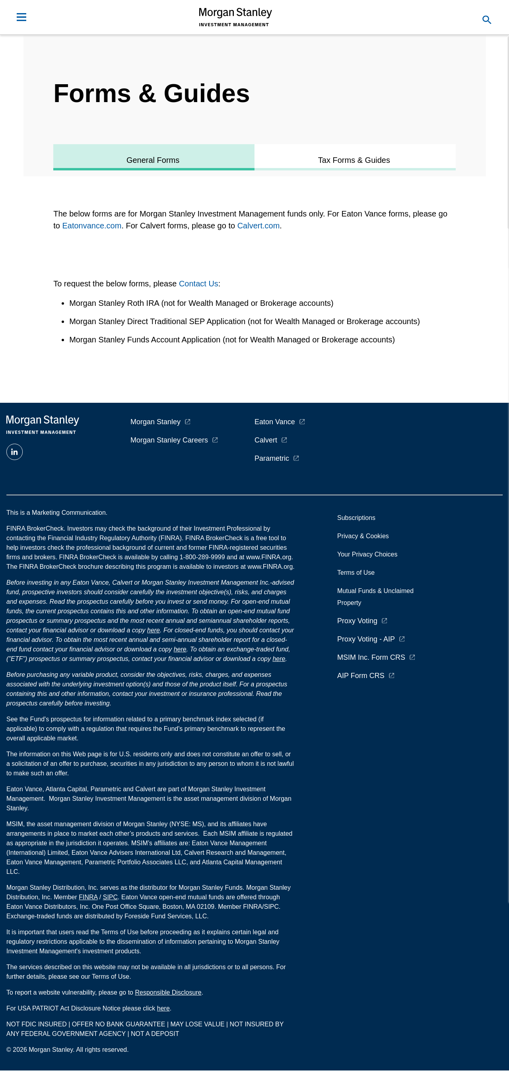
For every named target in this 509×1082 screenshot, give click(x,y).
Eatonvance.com (91, 225)
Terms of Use (356, 572)
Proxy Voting (357, 621)
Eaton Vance (274, 422)
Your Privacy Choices (369, 554)
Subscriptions (356, 517)
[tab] (153, 157)
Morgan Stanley (155, 422)
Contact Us (198, 283)
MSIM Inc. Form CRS (371, 657)
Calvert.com (258, 225)
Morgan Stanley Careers (169, 440)
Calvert (265, 440)
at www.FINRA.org (265, 557)
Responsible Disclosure (168, 992)
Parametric (271, 458)
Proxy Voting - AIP (366, 639)
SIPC (110, 897)
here (153, 630)
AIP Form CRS (361, 676)
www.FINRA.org (270, 566)
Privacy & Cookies (363, 536)
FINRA (88, 897)
